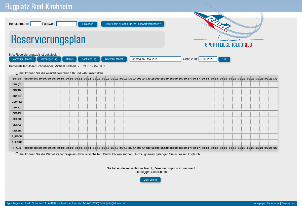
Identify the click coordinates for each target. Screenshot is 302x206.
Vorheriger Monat (22, 59)
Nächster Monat (114, 59)
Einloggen (87, 24)
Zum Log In (150, 179)
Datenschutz (288, 203)
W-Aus (17, 148)
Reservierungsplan (48, 39)
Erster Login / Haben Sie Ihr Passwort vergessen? (133, 24)
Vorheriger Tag (49, 59)
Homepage (259, 203)
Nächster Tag (89, 59)
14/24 (17, 78)
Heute (69, 59)
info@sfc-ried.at (116, 203)
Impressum (273, 203)
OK (224, 59)
